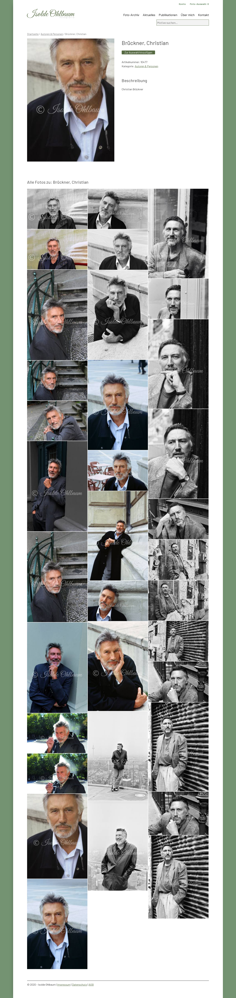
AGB (91, 984)
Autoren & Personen (52, 34)
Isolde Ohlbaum (50, 14)
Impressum (63, 984)
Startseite (33, 34)
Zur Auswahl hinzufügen (138, 52)
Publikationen (168, 15)
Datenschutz (79, 984)
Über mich (188, 15)
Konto (182, 3)
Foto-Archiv (131, 15)
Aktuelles (149, 15)
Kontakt (203, 15)
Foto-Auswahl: (199, 3)
